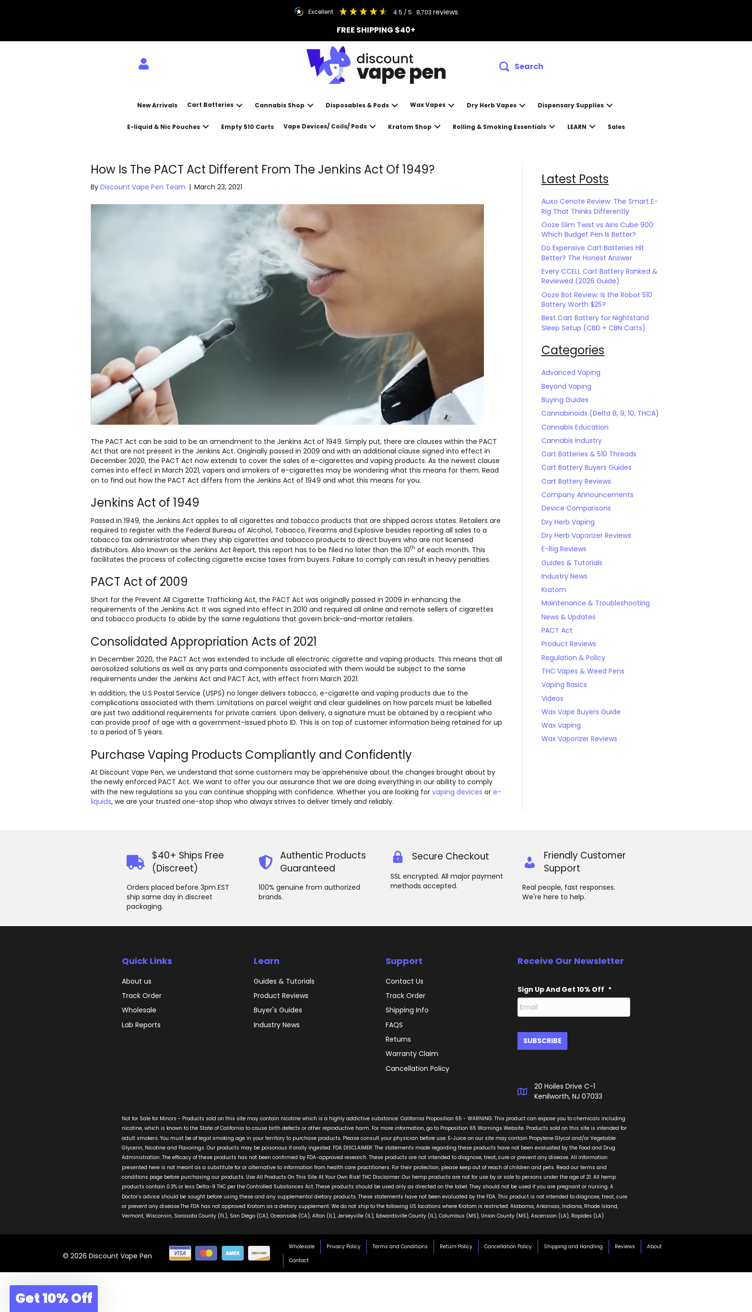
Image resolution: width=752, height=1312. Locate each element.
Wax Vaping (561, 725)
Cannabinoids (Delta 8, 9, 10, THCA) (600, 413)
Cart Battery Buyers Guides (586, 467)
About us (137, 981)
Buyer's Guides (278, 1010)
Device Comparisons (576, 508)
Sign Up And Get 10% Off (564, 989)
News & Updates (568, 617)
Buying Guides (564, 400)
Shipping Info (407, 1010)
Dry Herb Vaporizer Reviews (586, 535)
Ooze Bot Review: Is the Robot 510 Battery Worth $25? (596, 299)
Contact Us (404, 981)
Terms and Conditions (400, 1242)
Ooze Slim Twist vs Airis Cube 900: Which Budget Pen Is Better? (598, 229)
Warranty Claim (412, 1053)
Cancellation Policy (508, 1242)
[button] (521, 67)
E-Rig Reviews (564, 549)
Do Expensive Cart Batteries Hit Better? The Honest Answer (592, 252)
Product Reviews (568, 644)
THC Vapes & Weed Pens (582, 671)
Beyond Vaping (566, 386)
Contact (299, 1256)
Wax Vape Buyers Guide (581, 712)
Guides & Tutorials (571, 563)
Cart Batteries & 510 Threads (588, 454)
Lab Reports (141, 1025)
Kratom (553, 589)
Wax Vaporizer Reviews (579, 738)
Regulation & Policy (573, 657)
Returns (398, 1039)
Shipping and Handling (573, 1242)
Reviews (625, 1242)
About (654, 1242)
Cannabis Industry (571, 440)
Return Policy (456, 1242)
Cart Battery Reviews (576, 481)
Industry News (564, 576)
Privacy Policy (344, 1242)
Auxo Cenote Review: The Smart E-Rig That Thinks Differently (599, 206)
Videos (552, 698)
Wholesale (139, 1010)
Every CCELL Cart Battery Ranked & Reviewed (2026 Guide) (599, 276)
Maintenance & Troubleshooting (595, 603)
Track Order (142, 995)
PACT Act (557, 630)
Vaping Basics (564, 684)
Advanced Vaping (570, 372)
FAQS (394, 1025)
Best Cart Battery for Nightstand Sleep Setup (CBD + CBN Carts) (595, 322)
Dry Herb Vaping (568, 522)
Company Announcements (587, 494)
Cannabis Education (575, 427)
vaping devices (457, 792)
